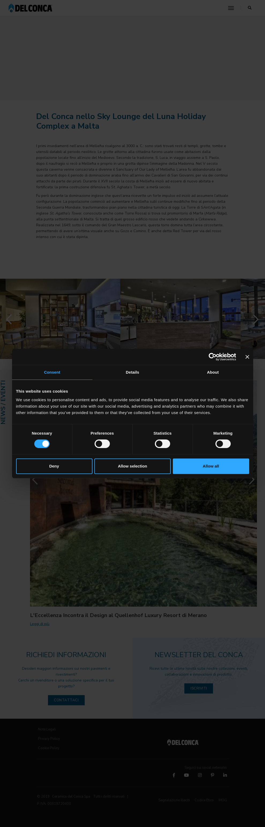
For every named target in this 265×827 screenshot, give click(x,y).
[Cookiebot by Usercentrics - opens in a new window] (212, 357)
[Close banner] (247, 357)
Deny (54, 466)
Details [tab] (132, 372)
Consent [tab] (52, 372)
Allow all (211, 466)
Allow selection (132, 466)
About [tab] (213, 372)
